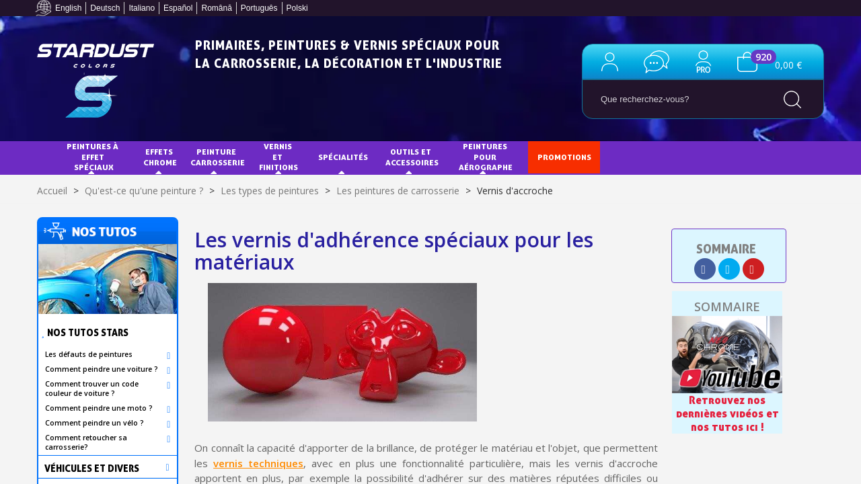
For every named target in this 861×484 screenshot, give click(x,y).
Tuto (634, 157)
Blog (687, 157)
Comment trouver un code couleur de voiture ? (92, 388)
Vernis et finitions (278, 156)
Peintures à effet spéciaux (93, 156)
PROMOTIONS (564, 157)
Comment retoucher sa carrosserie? (86, 442)
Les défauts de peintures (89, 354)
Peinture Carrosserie (217, 157)
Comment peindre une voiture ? (101, 369)
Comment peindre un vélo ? (94, 423)
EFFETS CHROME (160, 157)
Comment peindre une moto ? (99, 408)
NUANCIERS (85, 189)
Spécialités (343, 157)
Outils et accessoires (412, 157)
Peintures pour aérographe (486, 156)
